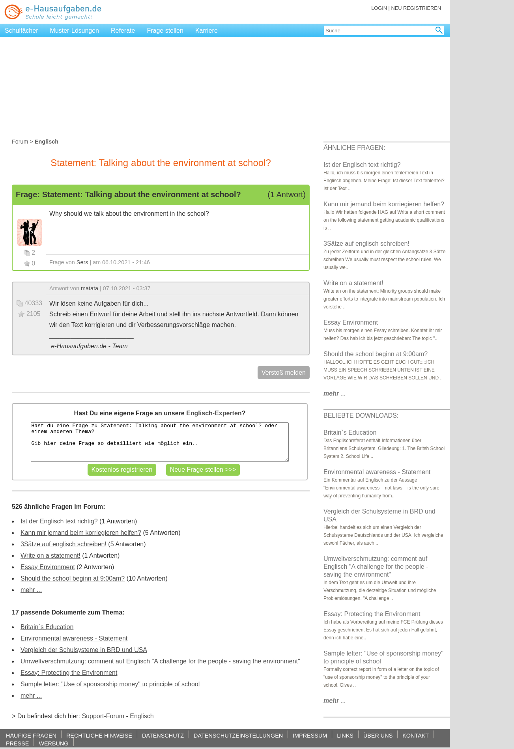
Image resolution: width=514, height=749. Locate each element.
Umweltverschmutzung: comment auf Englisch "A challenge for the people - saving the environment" (160, 661)
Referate (123, 30)
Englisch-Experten (213, 413)
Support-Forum (103, 716)
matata (89, 288)
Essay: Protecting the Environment (69, 672)
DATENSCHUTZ (163, 735)
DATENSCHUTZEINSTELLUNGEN (238, 735)
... (334, 393)
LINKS (345, 735)
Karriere (206, 30)
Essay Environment (48, 567)
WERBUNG (53, 743)
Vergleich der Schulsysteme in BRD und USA (84, 649)
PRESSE (17, 743)
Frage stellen (165, 30)
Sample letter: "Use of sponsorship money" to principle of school (110, 684)
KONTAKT (415, 735)
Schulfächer (21, 30)
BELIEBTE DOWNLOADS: (360, 415)
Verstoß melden (284, 372)
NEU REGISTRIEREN (416, 8)
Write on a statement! (50, 555)
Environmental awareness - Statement (74, 638)
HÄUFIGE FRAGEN (31, 735)
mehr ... (31, 589)
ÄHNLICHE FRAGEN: (354, 147)
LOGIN (379, 8)
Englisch (141, 716)
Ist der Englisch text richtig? (59, 521)
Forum (20, 141)
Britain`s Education (47, 627)
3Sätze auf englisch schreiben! (64, 544)
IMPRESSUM (310, 735)
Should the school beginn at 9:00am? (73, 578)
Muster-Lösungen (74, 30)
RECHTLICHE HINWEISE (99, 735)
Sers (82, 262)
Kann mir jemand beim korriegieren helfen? (81, 532)
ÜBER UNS (378, 735)
